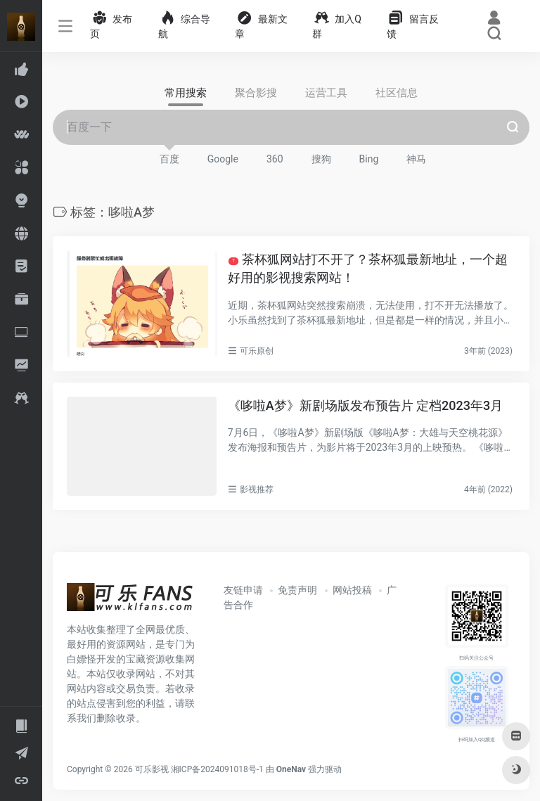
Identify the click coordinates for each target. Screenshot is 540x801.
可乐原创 (257, 351)
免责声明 (297, 590)
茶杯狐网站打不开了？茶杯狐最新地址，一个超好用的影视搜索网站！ (368, 268)
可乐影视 (152, 769)
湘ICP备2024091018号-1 (217, 769)
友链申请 (243, 590)
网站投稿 (352, 590)
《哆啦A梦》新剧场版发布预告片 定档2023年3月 (365, 405)
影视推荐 (257, 489)
